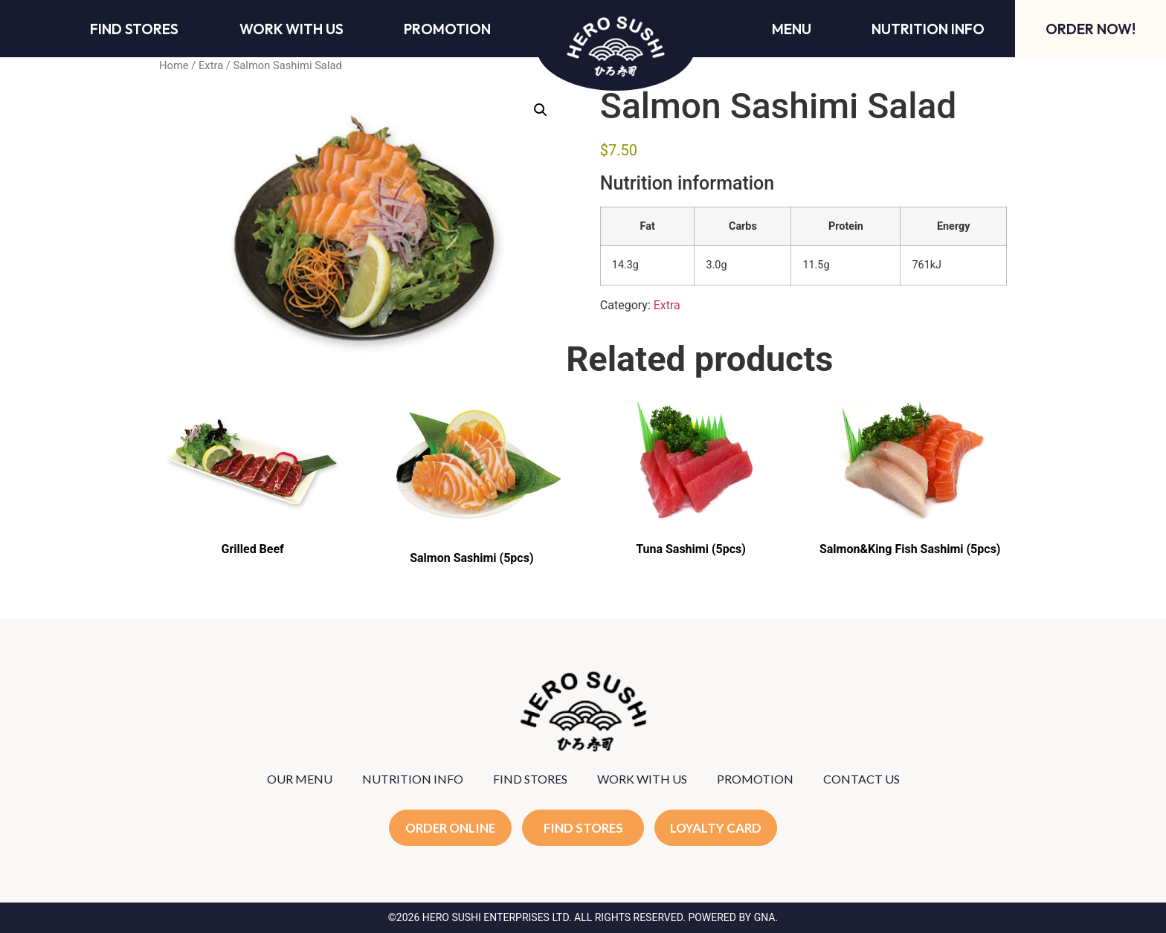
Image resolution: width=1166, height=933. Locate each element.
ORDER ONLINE (450, 828)
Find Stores (134, 29)
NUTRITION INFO (412, 779)
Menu (791, 29)
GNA (765, 917)
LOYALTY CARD (716, 828)
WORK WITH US (642, 779)
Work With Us (291, 29)
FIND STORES (530, 779)
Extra (211, 65)
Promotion (447, 29)
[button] (540, 110)
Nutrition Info (928, 29)
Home (174, 65)
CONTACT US (861, 779)
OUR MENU (299, 779)
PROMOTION (755, 779)
